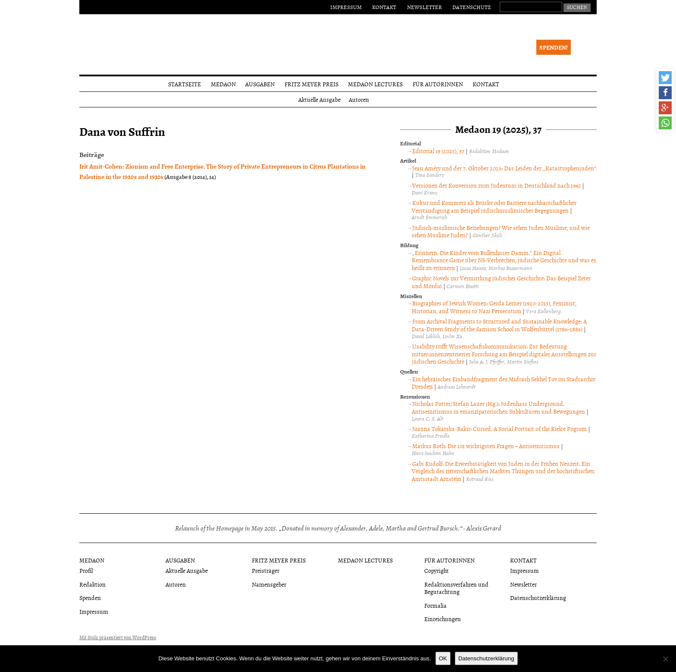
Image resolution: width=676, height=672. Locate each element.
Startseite (184, 83)
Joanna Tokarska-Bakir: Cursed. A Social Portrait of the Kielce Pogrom (499, 428)
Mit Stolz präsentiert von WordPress (117, 637)
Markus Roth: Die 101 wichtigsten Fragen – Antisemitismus (486, 445)
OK (443, 658)
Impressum (346, 7)
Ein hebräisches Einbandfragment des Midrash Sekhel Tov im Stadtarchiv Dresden (503, 382)
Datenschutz (471, 7)
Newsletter (424, 7)
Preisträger (265, 570)
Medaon (223, 83)
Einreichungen (442, 618)
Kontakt (384, 7)
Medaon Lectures (375, 83)
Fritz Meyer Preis (311, 83)
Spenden (90, 597)
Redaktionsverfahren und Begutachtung (456, 588)
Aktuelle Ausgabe (319, 99)
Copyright (436, 570)
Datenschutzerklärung (538, 597)
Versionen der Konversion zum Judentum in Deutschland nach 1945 (496, 185)
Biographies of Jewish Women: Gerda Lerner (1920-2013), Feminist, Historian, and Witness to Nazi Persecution (494, 306)
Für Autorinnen (438, 83)
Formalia (435, 605)
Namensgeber (269, 584)
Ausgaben (260, 83)
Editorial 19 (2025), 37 (438, 150)
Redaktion (92, 584)
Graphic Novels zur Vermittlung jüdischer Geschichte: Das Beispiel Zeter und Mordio (501, 281)
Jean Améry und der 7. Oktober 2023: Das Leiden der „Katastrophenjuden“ (504, 168)
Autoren (359, 99)
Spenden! (553, 47)
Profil (86, 570)
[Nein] (665, 658)
